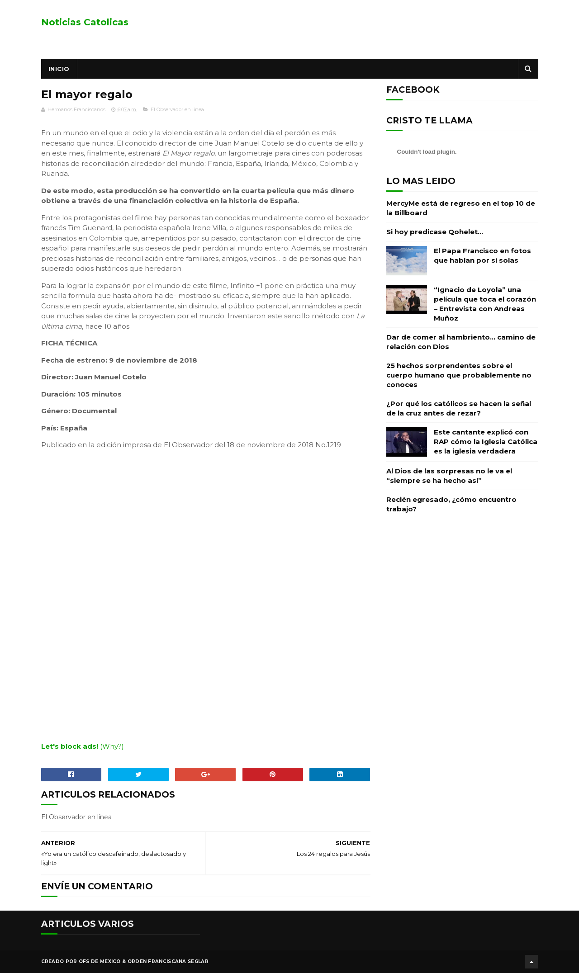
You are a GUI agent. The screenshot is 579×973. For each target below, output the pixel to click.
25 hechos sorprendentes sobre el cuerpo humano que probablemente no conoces (459, 375)
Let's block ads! (69, 746)
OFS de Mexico (100, 961)
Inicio (59, 68)
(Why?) (112, 746)
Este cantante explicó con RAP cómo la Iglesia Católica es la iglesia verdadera (485, 441)
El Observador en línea (177, 109)
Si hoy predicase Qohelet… (434, 231)
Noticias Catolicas (84, 22)
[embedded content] (205, 594)
